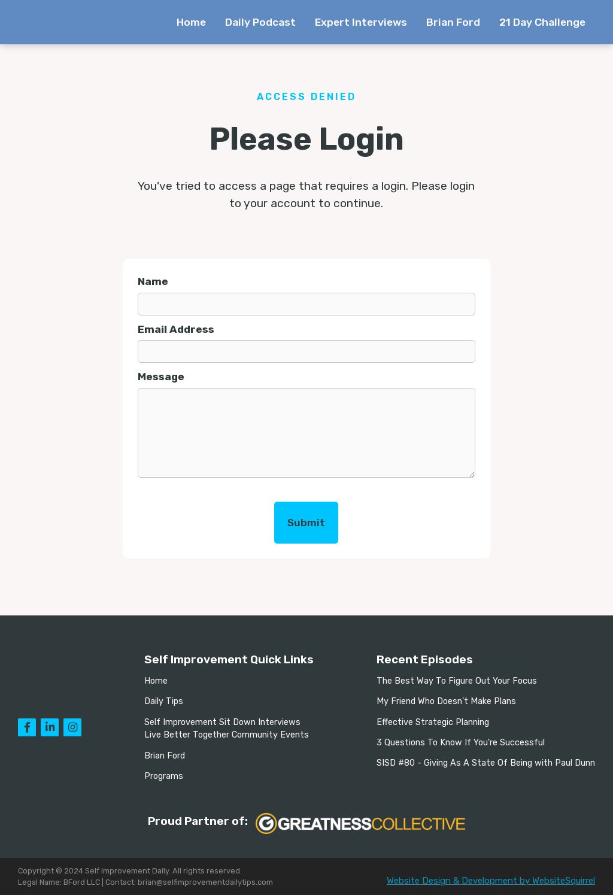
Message (161, 377)
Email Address (176, 329)
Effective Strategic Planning (433, 722)
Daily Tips (163, 701)
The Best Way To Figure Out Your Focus (457, 681)
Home (191, 22)
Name (153, 281)
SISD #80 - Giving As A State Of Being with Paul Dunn (486, 763)
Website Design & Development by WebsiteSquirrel (491, 880)
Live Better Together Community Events (226, 735)
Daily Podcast (260, 22)
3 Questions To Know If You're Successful (461, 743)
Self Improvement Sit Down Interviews (222, 722)
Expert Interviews (361, 22)
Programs (163, 776)
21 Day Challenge (542, 22)
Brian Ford (453, 22)
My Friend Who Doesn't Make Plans (446, 701)
